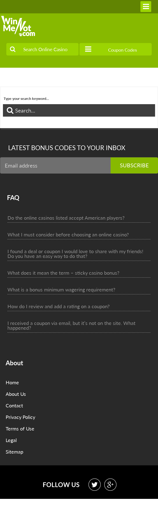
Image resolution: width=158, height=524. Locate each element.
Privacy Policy (20, 417)
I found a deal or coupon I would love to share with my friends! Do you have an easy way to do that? (75, 253)
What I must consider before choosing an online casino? (68, 234)
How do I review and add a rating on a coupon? (58, 306)
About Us (16, 394)
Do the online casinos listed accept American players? (66, 218)
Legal (11, 440)
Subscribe (134, 165)
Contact (14, 405)
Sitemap (14, 452)
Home (12, 382)
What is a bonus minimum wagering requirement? (61, 289)
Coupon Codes (111, 49)
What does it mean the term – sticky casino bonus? (63, 273)
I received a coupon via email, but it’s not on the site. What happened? (71, 325)
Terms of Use (20, 428)
